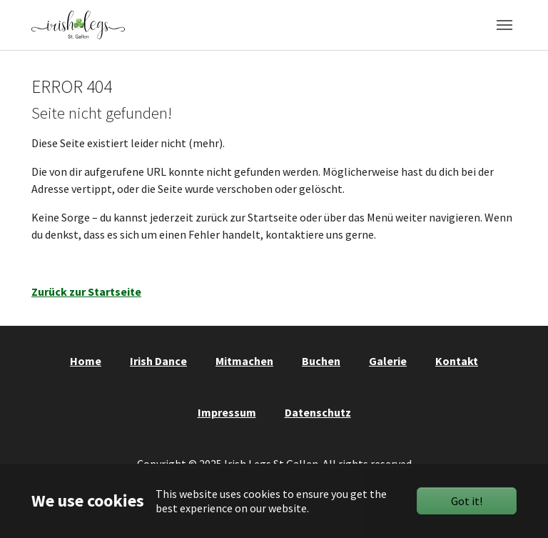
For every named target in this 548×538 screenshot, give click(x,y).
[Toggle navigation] (504, 25)
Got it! (466, 501)
